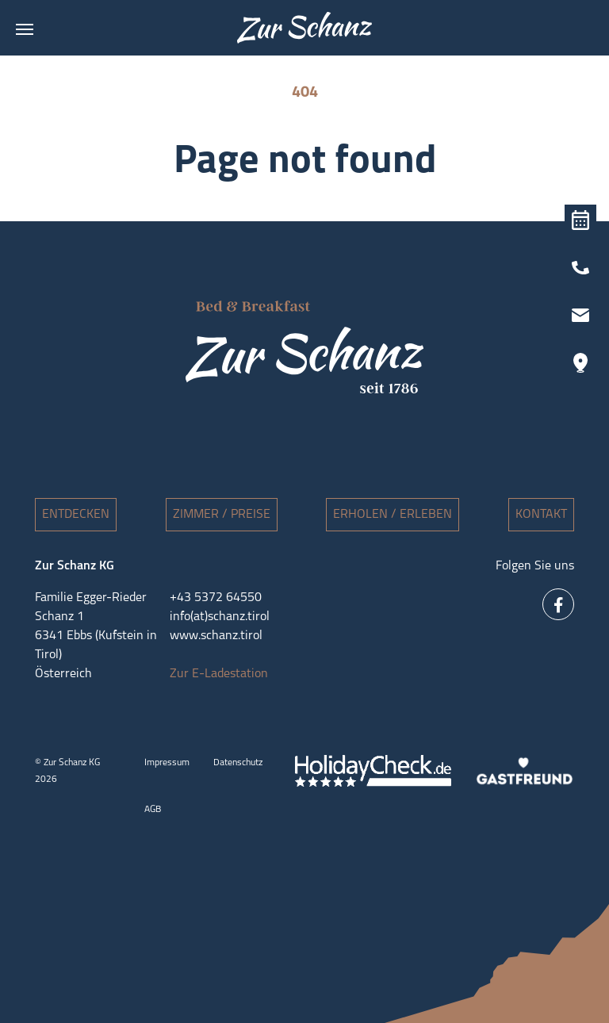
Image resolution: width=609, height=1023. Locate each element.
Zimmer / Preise (221, 514)
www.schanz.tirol (216, 636)
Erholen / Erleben (392, 514)
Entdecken (75, 514)
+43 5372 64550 (216, 598)
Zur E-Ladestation (219, 674)
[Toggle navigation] (24, 29)
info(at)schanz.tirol (220, 617)
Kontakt (541, 514)
